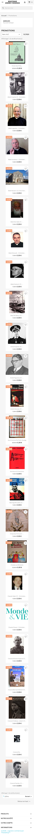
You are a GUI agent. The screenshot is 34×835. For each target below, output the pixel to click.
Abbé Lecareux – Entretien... (17, 159)
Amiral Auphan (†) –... (17, 346)
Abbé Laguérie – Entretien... (17, 128)
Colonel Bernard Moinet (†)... (17, 690)
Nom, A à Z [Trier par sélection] (11, 34)
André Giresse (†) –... (17, 409)
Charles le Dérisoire (17, 565)
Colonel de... (17, 752)
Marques (6, 21)
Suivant (28, 796)
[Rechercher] (17, 8)
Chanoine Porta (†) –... (17, 534)
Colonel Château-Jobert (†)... (17, 721)
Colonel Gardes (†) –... (17, 783)
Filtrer (26, 34)
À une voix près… (17, 66)
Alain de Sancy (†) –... (17, 315)
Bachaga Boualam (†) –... (17, 502)
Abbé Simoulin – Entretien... (17, 253)
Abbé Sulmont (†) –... (17, 284)
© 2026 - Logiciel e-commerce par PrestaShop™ (12, 832)
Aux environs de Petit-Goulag (17, 440)
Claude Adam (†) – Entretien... (17, 596)
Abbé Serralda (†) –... (17, 222)
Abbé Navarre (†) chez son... (17, 191)
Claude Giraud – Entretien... (17, 627)
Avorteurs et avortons (17, 471)
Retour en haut (24, 801)
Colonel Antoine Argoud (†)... (17, 658)
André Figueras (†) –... (17, 378)
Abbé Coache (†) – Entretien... (17, 97)
